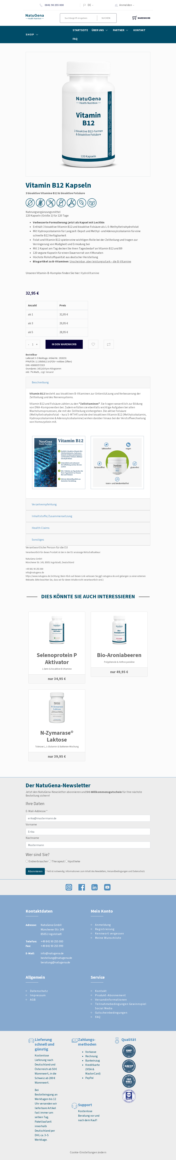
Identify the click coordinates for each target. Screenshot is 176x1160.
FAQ (75, 39)
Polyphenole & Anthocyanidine (119, 662)
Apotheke (72, 861)
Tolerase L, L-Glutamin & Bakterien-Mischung (57, 746)
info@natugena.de (35, 572)
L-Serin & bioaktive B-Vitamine (57, 668)
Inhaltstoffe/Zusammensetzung (52, 516)
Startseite (80, 30)
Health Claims (41, 528)
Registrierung (105, 929)
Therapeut (57, 861)
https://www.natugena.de (38, 576)
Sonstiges (38, 540)
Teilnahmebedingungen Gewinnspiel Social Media (120, 1006)
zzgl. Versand (47, 372)
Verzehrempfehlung (44, 504)
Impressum (38, 995)
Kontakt (139, 30)
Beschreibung (40, 382)
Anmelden (128, 5)
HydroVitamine (90, 273)
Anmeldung (103, 925)
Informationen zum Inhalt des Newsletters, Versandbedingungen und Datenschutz (105, 871)
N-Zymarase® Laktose (56, 736)
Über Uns (100, 30)
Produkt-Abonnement (110, 995)
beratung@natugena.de (55, 962)
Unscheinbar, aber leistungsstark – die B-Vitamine (100, 261)
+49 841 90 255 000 (34, 568)
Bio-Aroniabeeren (119, 655)
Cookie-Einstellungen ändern (88, 1152)
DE (89, 5)
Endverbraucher (37, 861)
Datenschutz (39, 991)
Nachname (32, 838)
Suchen (105, 18)
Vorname (31, 824)
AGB (33, 999)
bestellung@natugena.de (56, 958)
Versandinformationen (111, 999)
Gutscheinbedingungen (111, 1013)
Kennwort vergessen (109, 933)
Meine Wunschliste (108, 938)
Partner (121, 30)
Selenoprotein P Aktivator (57, 658)
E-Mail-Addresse (37, 811)
